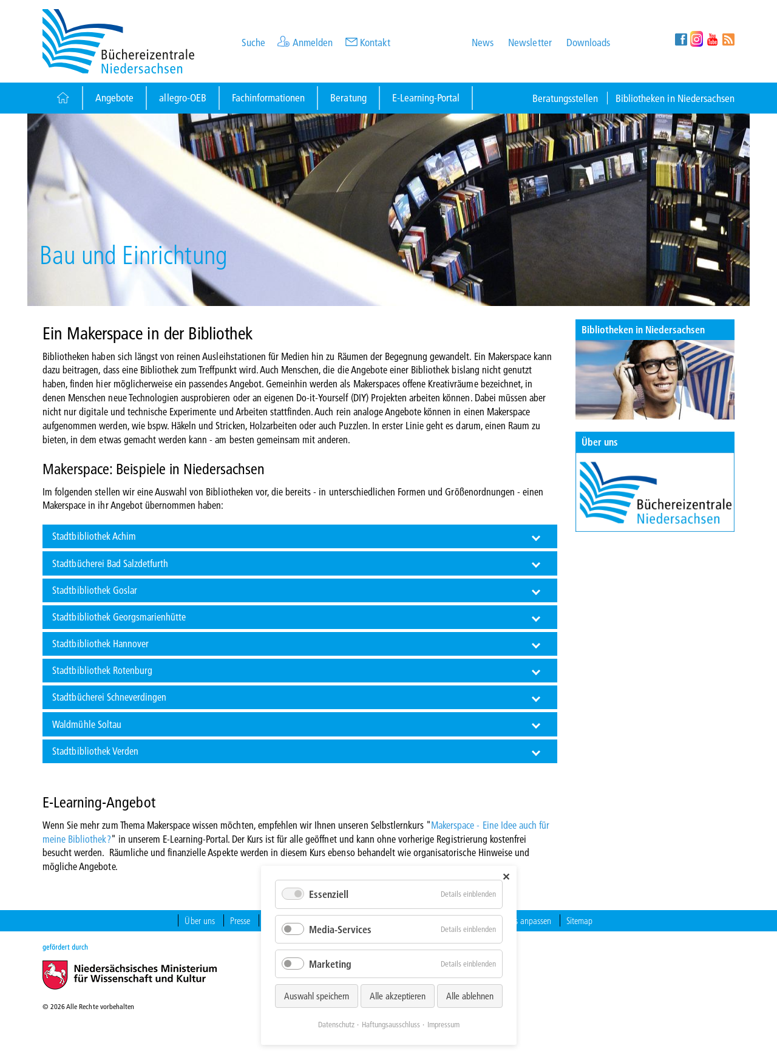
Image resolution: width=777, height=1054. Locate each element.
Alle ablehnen (470, 996)
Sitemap (579, 920)
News (483, 42)
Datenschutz (336, 1024)
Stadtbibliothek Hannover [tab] (100, 643)
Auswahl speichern (316, 996)
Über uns (600, 441)
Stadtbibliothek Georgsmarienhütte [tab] (119, 616)
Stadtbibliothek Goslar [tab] (94, 589)
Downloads (588, 42)
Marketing (330, 963)
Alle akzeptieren (398, 996)
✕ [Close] (506, 876)
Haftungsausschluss (391, 1024)
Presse (240, 920)
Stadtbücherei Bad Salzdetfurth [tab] (110, 563)
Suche (253, 42)
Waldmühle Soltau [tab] (86, 724)
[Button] (62, 98)
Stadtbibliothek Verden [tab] (95, 750)
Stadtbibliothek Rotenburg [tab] (102, 670)
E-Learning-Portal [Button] (426, 97)
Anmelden (313, 42)
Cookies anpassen (522, 920)
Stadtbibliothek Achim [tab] (94, 535)
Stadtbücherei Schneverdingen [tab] (109, 696)
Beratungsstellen (565, 98)
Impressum (443, 1024)
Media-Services (340, 929)
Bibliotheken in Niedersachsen (675, 98)
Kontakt (375, 42)
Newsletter (529, 42)
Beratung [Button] (348, 97)
